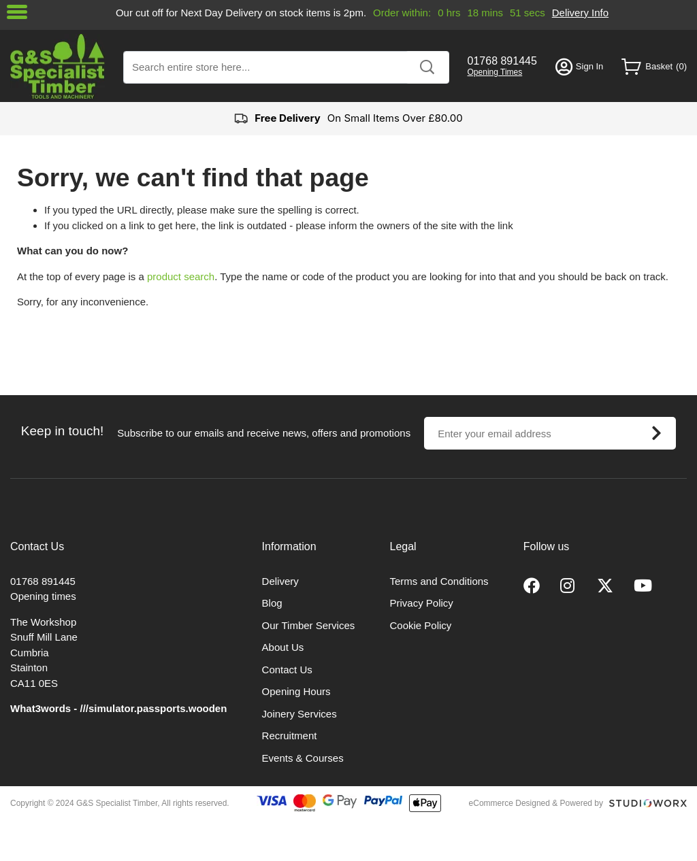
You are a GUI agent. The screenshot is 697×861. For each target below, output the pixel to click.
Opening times (43, 596)
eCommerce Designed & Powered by (536, 803)
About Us (283, 647)
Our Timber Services (308, 625)
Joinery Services (299, 714)
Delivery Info (580, 12)
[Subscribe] (656, 433)
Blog (272, 603)
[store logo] (57, 66)
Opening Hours (296, 691)
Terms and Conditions (439, 581)
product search (180, 276)
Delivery (280, 581)
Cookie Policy (421, 625)
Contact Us (287, 669)
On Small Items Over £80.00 (348, 118)
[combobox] (286, 67)
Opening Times (495, 72)
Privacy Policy (421, 603)
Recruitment (289, 735)
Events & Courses (303, 758)
